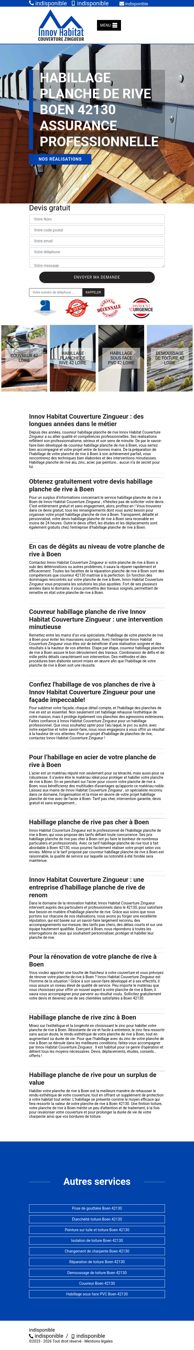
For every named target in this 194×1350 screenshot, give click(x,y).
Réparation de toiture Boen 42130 (97, 1262)
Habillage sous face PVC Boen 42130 (97, 1294)
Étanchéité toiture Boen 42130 (97, 1219)
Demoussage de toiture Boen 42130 (97, 1273)
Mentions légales (98, 1341)
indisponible (48, 3)
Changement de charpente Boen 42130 (97, 1251)
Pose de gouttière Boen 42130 (97, 1208)
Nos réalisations (60, 159)
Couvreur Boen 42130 (97, 1283)
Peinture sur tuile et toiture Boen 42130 (97, 1230)
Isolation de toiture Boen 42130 (97, 1240)
